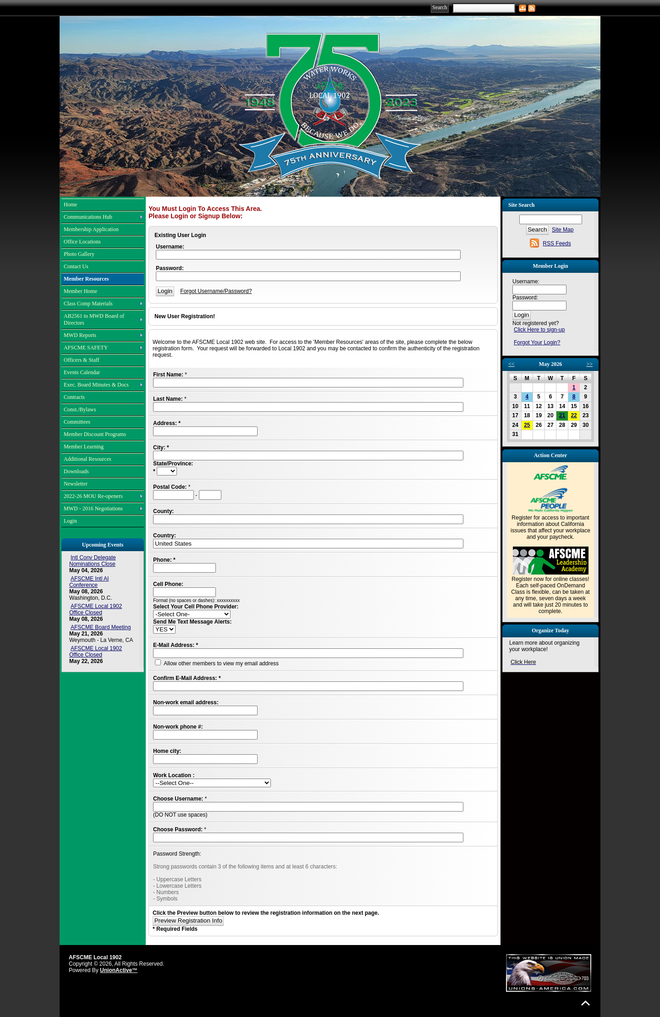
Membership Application (91, 229)
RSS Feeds (557, 243)
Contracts (74, 397)
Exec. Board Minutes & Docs (96, 384)
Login (70, 521)
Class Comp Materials (88, 303)
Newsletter (76, 484)
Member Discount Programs (95, 434)
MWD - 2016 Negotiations (93, 508)
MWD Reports (80, 335)
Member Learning (84, 446)
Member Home (80, 291)
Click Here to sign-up (539, 329)
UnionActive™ (119, 970)
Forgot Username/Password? (216, 291)
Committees (77, 422)
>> (589, 364)
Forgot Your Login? (537, 342)
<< (511, 364)
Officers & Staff (81, 360)
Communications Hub (88, 217)
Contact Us (76, 266)
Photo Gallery (79, 254)
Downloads (76, 471)
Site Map (562, 230)
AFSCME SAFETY (86, 347)
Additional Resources (87, 459)
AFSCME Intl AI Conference (89, 581)
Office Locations (82, 241)
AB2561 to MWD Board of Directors (94, 319)
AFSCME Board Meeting (101, 627)
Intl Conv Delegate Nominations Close (92, 560)
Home (70, 204)
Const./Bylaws (80, 409)
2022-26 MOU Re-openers (93, 496)
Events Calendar (82, 372)
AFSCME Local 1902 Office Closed (95, 609)
